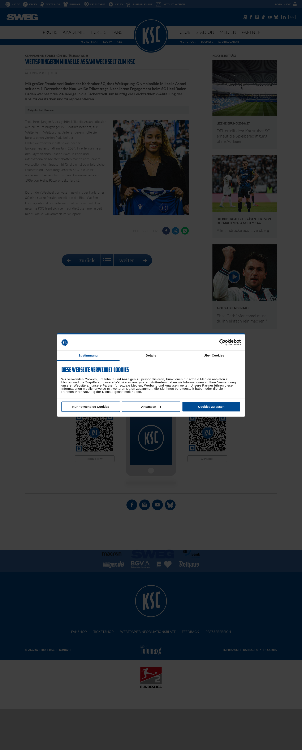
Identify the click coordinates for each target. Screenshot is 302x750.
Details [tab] (151, 355)
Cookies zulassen (211, 406)
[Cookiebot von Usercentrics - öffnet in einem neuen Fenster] (222, 342)
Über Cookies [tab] (214, 355)
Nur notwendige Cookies (90, 406)
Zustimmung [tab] (88, 355)
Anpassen (151, 406)
